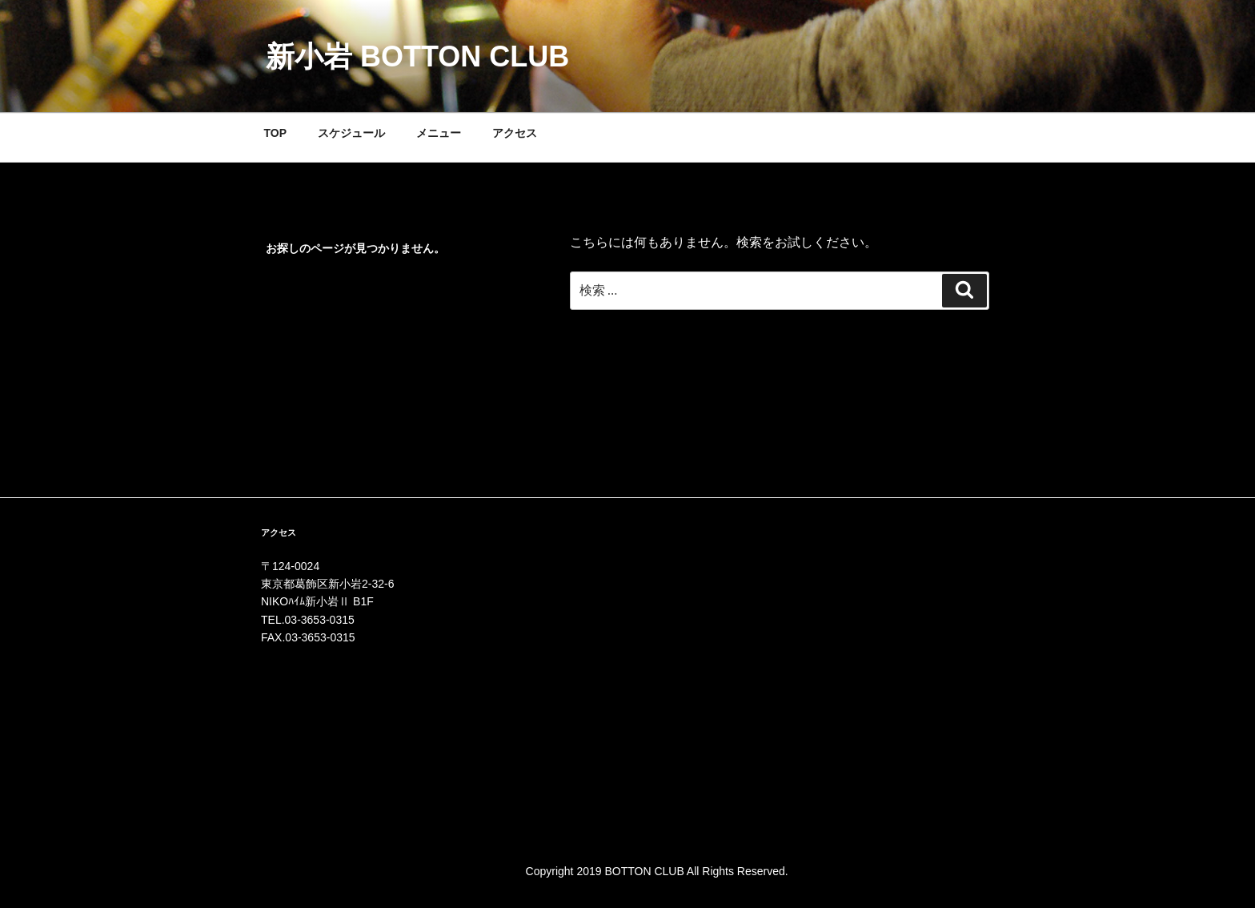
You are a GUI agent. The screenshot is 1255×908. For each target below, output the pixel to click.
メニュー (438, 133)
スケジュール (351, 133)
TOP (275, 133)
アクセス (514, 133)
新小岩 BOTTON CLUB (417, 56)
